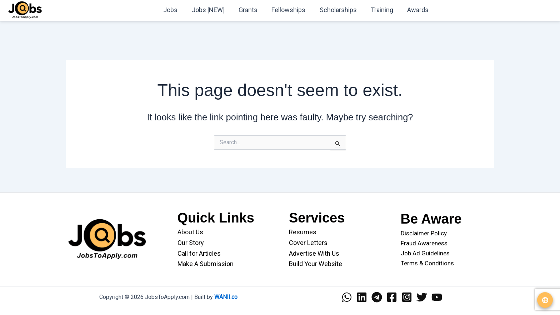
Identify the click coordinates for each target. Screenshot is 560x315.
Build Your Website (315, 264)
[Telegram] (376, 297)
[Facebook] (391, 297)
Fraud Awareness (424, 243)
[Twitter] (421, 297)
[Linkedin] (361, 297)
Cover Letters (308, 242)
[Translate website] (545, 300)
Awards (418, 10)
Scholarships (341, 10)
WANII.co (226, 297)
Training (383, 10)
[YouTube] (436, 297)
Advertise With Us (314, 253)
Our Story (191, 242)
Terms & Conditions (427, 263)
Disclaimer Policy (424, 233)
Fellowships (293, 10)
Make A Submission (206, 264)
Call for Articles (199, 253)
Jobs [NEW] (214, 10)
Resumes (302, 232)
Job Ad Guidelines (425, 253)
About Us (190, 232)
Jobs (178, 10)
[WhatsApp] (346, 297)
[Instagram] (406, 297)
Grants (253, 10)
